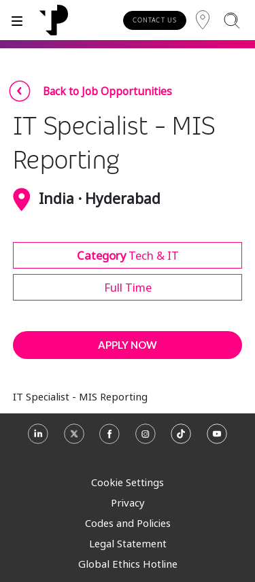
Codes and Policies (128, 523)
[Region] (202, 20)
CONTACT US (155, 20)
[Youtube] (217, 439)
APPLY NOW (127, 345)
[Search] (231, 20)
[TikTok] (181, 439)
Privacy (128, 502)
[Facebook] (109, 439)
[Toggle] (17, 20)
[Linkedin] (38, 439)
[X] (74, 439)
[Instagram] (145, 439)
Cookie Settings (127, 482)
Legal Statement (128, 543)
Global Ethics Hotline (127, 563)
